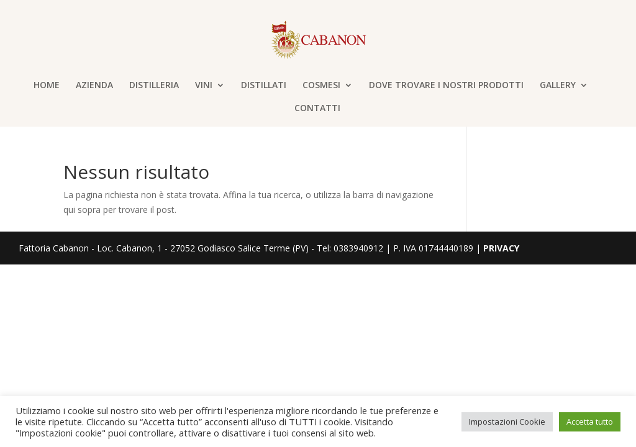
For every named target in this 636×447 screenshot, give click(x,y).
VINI (203, 86)
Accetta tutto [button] (589, 421)
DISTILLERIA (154, 86)
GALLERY (558, 86)
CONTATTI (317, 109)
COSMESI (321, 86)
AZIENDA (94, 86)
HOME (47, 86)
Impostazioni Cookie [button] (507, 421)
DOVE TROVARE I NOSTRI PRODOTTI (446, 86)
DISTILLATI (263, 86)
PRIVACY (501, 248)
